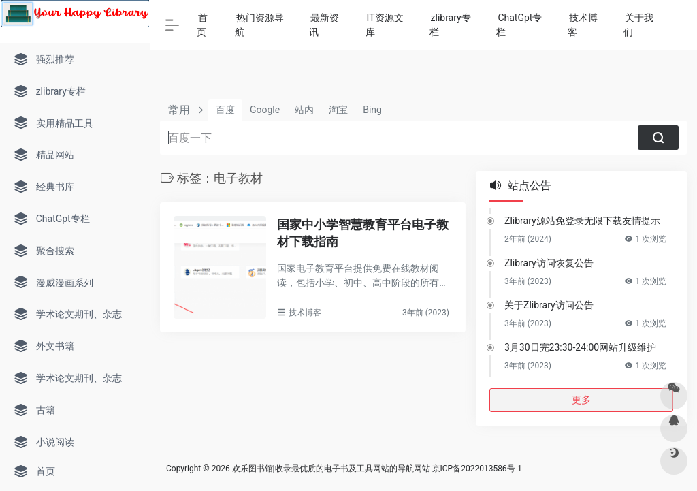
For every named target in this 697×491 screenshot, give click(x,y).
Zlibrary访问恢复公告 (549, 262)
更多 (581, 399)
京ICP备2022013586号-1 (477, 468)
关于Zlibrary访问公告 (549, 305)
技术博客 (305, 312)
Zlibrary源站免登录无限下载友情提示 (582, 220)
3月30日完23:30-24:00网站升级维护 (580, 347)
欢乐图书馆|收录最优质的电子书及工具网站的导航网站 (331, 468)
